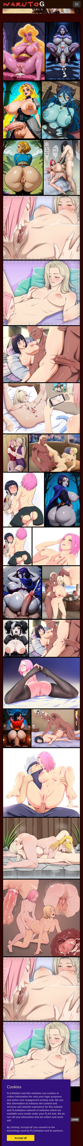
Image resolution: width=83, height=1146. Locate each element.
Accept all (21, 1137)
